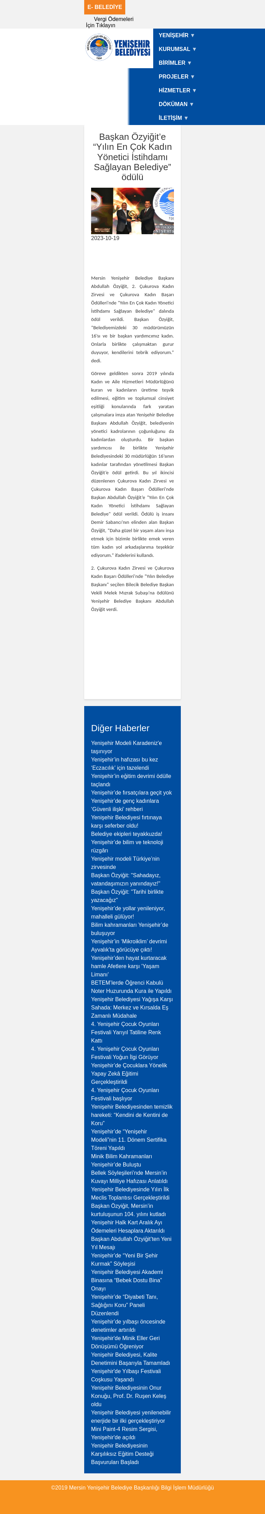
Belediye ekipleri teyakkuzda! (126, 834)
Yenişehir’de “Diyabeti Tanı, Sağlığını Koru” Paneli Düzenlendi (124, 1305)
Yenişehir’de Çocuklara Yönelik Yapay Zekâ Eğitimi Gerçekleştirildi (129, 1073)
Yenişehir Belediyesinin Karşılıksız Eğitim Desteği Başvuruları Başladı (122, 1454)
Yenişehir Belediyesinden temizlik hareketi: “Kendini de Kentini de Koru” (132, 1115)
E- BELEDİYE (105, 7)
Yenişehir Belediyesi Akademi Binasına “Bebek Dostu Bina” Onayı (127, 1280)
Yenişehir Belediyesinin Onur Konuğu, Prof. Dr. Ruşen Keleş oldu (128, 1396)
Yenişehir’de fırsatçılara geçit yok (131, 793)
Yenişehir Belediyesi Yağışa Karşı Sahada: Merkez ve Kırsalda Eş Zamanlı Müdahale (132, 1007)
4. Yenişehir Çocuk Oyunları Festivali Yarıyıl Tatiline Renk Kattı (126, 1032)
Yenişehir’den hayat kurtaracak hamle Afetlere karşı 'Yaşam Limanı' (129, 966)
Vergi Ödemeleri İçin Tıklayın (110, 22)
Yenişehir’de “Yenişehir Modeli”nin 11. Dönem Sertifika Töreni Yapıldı (129, 1140)
